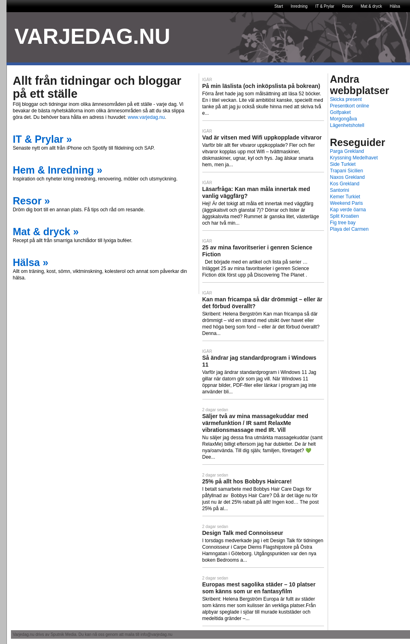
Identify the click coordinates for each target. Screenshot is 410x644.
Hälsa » (31, 262)
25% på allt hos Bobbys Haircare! (247, 481)
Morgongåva (343, 119)
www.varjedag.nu (146, 117)
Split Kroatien (344, 216)
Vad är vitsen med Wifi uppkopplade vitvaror (262, 137)
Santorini (339, 190)
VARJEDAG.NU (92, 36)
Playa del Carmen (349, 229)
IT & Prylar (324, 6)
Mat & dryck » (46, 231)
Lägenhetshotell (347, 125)
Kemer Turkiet (345, 197)
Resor (347, 6)
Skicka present (346, 99)
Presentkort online (349, 106)
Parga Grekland (347, 151)
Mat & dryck (371, 6)
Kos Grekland (345, 184)
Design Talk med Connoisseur (242, 533)
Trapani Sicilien (346, 171)
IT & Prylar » (42, 139)
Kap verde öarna (348, 210)
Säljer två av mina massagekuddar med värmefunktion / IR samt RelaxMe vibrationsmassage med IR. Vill (255, 423)
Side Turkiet (343, 164)
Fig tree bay (343, 222)
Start (279, 6)
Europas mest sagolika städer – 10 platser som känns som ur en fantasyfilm (259, 588)
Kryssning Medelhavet (354, 158)
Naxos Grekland (347, 177)
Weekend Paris (346, 203)
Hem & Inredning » (58, 170)
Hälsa (395, 6)
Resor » (31, 200)
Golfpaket (340, 112)
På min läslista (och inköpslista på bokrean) (261, 86)
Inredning (299, 6)
